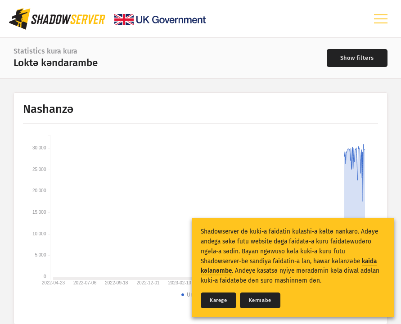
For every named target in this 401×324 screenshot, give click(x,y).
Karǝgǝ (218, 300)
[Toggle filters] (357, 58)
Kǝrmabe (260, 300)
